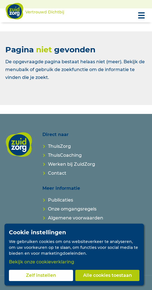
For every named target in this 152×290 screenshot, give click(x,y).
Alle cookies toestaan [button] (107, 275)
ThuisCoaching (65, 155)
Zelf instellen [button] (41, 275)
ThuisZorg (59, 146)
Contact (57, 173)
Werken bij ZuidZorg (71, 164)
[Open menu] (141, 15)
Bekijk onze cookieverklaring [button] (41, 262)
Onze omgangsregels (72, 209)
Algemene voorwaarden (75, 218)
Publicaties (60, 200)
